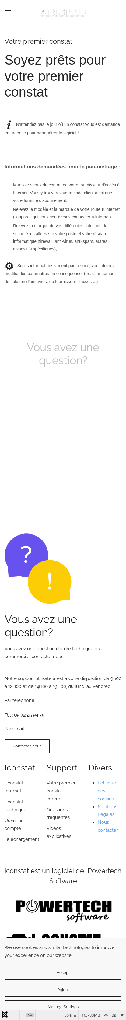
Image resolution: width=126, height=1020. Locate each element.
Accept (63, 972)
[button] (8, 12)
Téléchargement (22, 839)
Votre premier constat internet (61, 791)
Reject (63, 989)
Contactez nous (27, 746)
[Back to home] (63, 12)
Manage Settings (63, 1006)
